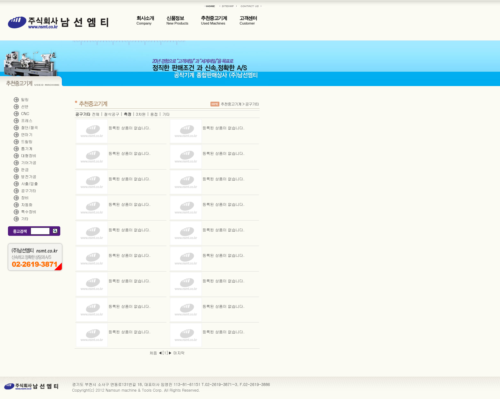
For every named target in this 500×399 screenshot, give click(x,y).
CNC (25, 113)
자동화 (27, 204)
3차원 (141, 114)
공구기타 (28, 190)
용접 (154, 114)
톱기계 (27, 148)
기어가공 (28, 162)
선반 (25, 106)
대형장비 (28, 155)
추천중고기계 (214, 20)
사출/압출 (29, 183)
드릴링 (27, 141)
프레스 (27, 120)
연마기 (27, 134)
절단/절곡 (29, 127)
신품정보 (177, 20)
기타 (25, 218)
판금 (25, 169)
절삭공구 (111, 114)
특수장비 (28, 211)
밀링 (25, 99)
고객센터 (248, 20)
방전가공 (28, 176)
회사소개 (145, 20)
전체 (95, 114)
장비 (25, 197)
